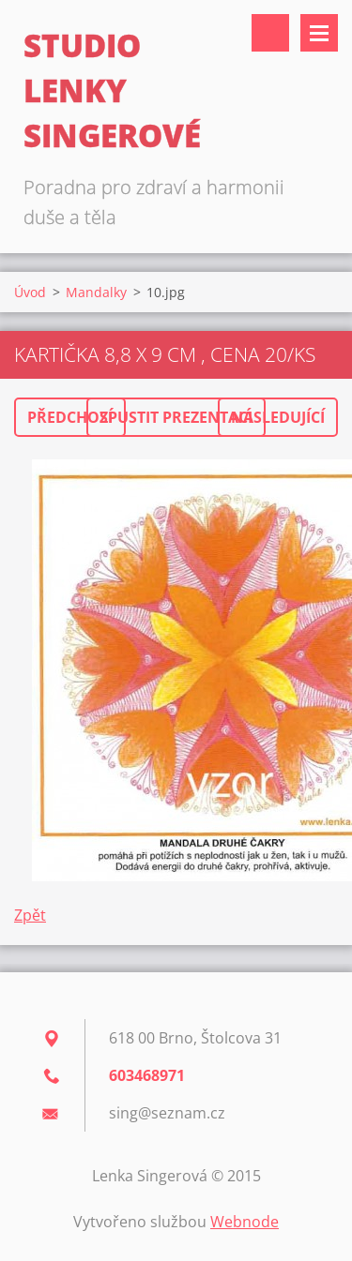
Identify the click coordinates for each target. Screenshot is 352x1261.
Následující (278, 417)
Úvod (30, 292)
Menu (319, 33)
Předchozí (70, 417)
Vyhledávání (270, 33)
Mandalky (96, 292)
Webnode (244, 1221)
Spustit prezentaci (176, 417)
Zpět (30, 915)
